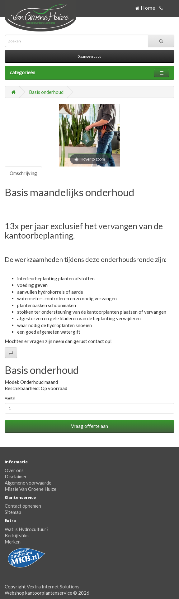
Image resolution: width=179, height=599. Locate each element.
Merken (13, 541)
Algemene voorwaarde (28, 482)
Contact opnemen (23, 506)
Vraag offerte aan (89, 426)
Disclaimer (16, 476)
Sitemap (13, 512)
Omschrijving (23, 173)
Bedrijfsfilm (17, 535)
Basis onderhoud (46, 92)
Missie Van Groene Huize (30, 489)
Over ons (14, 470)
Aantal (10, 398)
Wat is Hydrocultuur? (27, 529)
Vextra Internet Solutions (53, 586)
